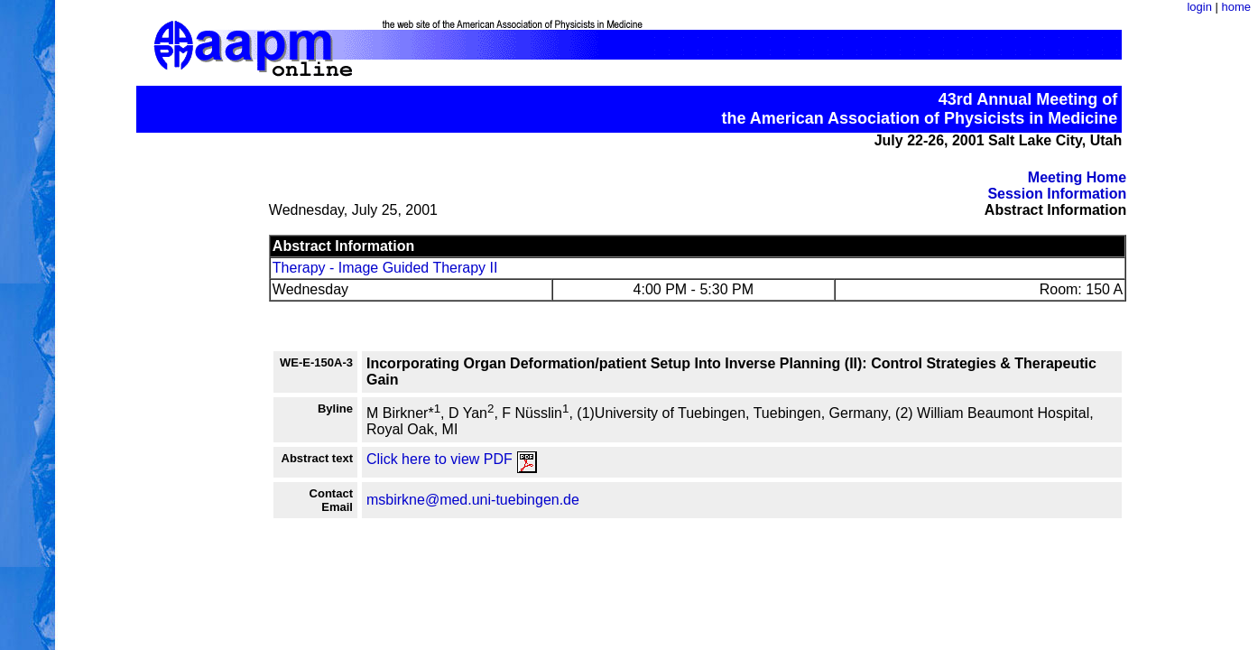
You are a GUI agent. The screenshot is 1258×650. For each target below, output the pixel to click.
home (1236, 7)
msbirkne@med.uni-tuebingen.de (472, 499)
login (1199, 7)
